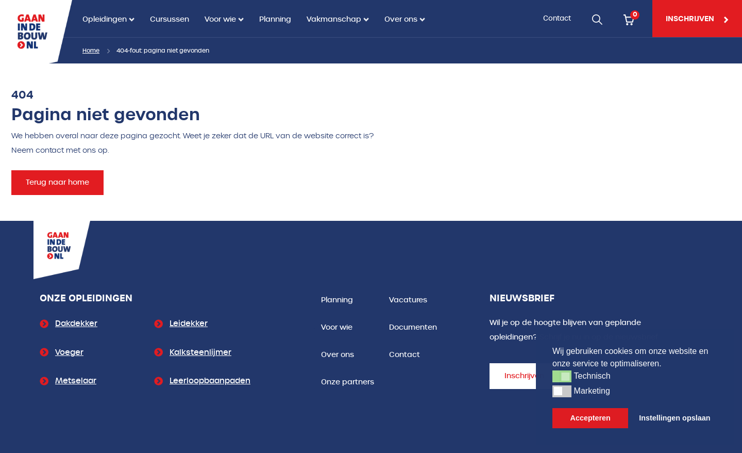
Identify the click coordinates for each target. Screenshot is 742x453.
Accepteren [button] (590, 418)
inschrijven (697, 18)
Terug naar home (57, 182)
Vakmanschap (334, 19)
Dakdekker (76, 323)
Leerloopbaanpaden (210, 381)
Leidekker (189, 323)
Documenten (413, 327)
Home (90, 51)
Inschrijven (524, 376)
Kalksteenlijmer (200, 352)
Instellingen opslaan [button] (674, 418)
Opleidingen (104, 19)
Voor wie (220, 19)
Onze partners (347, 382)
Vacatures (408, 300)
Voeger (69, 352)
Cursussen (169, 19)
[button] (561, 376)
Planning (275, 19)
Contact (557, 18)
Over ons (400, 19)
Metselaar (75, 381)
